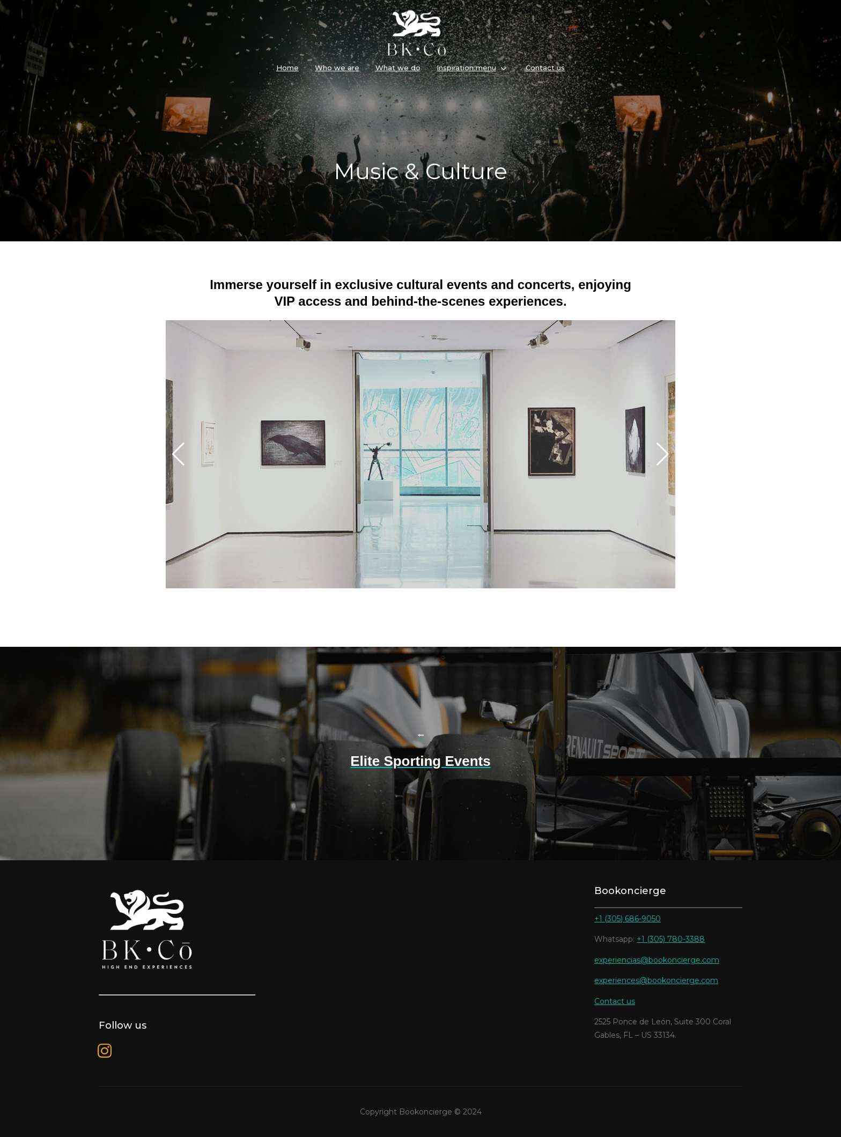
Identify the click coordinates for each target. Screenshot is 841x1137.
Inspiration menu (466, 67)
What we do (397, 67)
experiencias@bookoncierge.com (656, 960)
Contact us (545, 67)
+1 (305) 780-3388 (671, 939)
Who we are (337, 67)
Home (287, 67)
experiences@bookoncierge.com (656, 980)
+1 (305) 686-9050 (627, 919)
